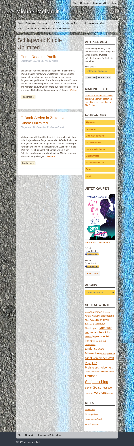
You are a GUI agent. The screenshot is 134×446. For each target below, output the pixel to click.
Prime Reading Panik (38, 57)
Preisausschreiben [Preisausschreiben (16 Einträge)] (96, 367)
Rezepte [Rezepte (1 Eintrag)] (111, 371)
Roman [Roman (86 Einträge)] (91, 376)
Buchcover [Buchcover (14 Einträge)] (102, 319)
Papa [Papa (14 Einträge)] (88, 363)
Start (20, 23)
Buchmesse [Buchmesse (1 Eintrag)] (88, 324)
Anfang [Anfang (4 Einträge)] (88, 316)
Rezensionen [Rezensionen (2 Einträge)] (103, 372)
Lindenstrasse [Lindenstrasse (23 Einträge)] (94, 348)
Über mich (85, 3)
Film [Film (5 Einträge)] (87, 332)
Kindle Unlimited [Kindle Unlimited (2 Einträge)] (99, 341)
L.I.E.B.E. (55, 23)
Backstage (91, 129)
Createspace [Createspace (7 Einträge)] (91, 328)
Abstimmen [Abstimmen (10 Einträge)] (95, 312)
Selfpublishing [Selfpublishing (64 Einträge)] (96, 382)
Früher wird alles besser (36, 23)
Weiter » (74, 90)
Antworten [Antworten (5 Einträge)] (97, 316)
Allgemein (90, 122)
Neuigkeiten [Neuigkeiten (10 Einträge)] (108, 353)
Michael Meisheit (37, 11)
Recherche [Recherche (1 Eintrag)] (94, 371)
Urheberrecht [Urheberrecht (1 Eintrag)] (89, 393)
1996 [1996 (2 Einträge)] (87, 312)
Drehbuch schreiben (95, 136)
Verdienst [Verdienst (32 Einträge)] (101, 392)
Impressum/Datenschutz (104, 3)
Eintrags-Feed (91, 414)
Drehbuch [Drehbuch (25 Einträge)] (105, 328)
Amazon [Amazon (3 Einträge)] (106, 312)
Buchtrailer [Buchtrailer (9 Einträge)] (99, 323)
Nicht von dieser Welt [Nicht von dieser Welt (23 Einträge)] (99, 358)
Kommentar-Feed (93, 419)
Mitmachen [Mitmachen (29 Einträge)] (93, 353)
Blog (75, 3)
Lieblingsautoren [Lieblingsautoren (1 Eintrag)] (90, 345)
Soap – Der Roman (28, 28)
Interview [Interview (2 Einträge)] (88, 337)
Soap (88, 176)
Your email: (90, 67)
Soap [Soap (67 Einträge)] (97, 387)
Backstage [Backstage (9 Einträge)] (108, 315)
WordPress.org (92, 424)
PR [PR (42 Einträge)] (94, 363)
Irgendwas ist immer (95, 149)
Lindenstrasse (92, 156)
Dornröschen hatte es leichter (56, 28)
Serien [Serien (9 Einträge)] (88, 387)
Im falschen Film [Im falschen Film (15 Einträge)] (100, 332)
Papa (88, 169)
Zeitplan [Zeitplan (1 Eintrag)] (110, 393)
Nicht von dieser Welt (94, 23)
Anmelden (90, 409)
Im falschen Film (72, 23)
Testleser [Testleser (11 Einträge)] (107, 387)
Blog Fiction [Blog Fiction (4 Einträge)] (90, 320)
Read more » (28, 97)
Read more (92, 273)
